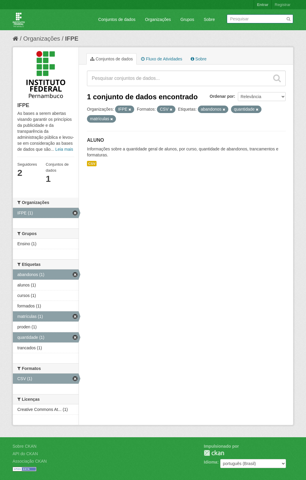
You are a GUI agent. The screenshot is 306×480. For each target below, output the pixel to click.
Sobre (209, 19)
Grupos (187, 19)
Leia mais (64, 149)
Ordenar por (222, 96)
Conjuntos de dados (117, 19)
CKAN (214, 453)
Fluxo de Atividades (161, 59)
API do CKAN (25, 453)
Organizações (158, 19)
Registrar (282, 4)
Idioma (210, 462)
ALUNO (95, 140)
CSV (91, 163)
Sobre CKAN (24, 446)
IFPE (71, 38)
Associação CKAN (30, 461)
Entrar (262, 4)
